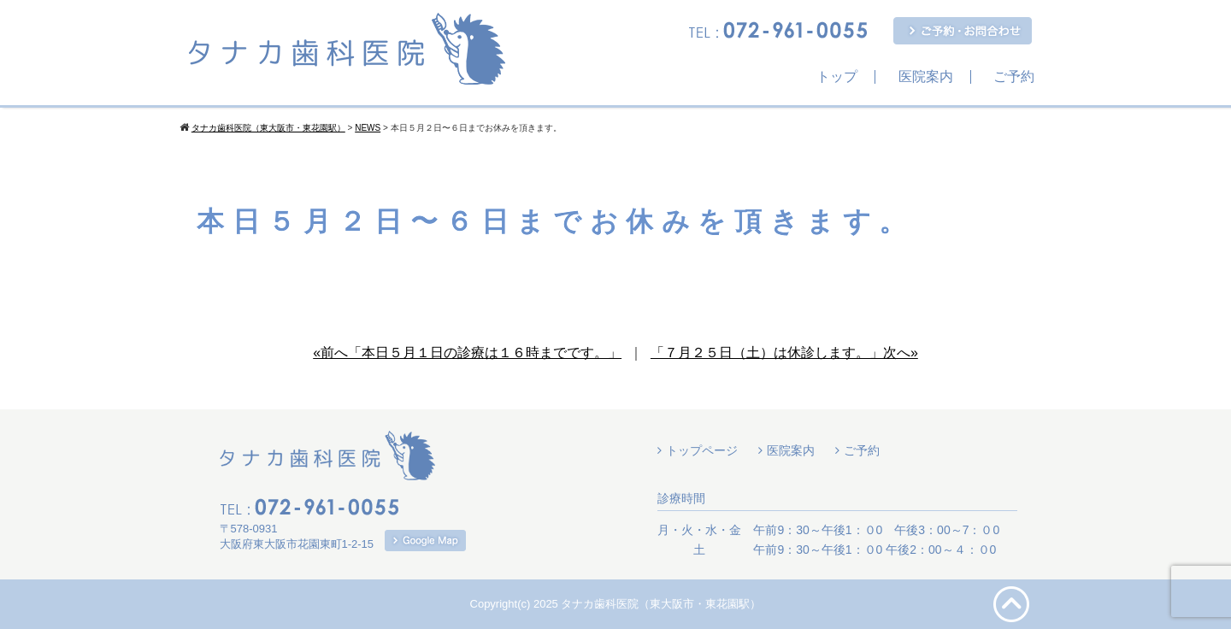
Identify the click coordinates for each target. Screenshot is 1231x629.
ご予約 (1013, 77)
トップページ (702, 450)
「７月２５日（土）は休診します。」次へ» (784, 352)
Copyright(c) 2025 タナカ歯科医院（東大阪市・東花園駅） (616, 603)
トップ (836, 77)
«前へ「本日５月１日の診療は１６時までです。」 (467, 352)
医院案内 (925, 77)
